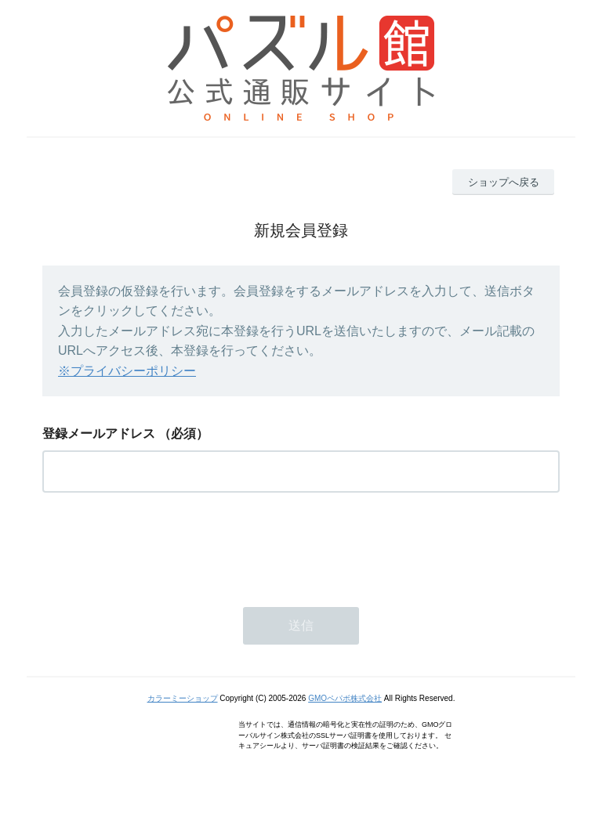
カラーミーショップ (182, 698)
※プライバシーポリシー (127, 371)
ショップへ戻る (503, 182)
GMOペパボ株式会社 (345, 698)
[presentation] (161, 545)
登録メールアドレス (98, 433)
